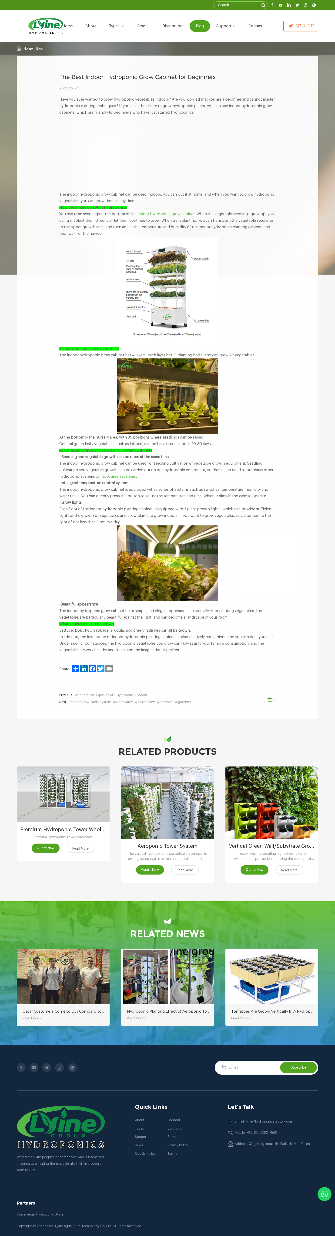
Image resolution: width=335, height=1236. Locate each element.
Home (67, 26)
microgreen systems (118, 476)
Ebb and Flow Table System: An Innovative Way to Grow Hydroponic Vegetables (125, 702)
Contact (255, 26)
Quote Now (45, 848)
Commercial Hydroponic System (42, 1214)
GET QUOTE (301, 26)
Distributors (172, 26)
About (139, 1120)
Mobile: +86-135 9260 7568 (256, 1132)
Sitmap (173, 1137)
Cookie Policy (145, 1153)
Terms (172, 1153)
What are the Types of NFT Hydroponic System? (104, 695)
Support (226, 26)
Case (143, 26)
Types (139, 1128)
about (91, 26)
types (116, 26)
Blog (200, 26)
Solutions (175, 1128)
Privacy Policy (178, 1145)
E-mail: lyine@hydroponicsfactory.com (264, 1121)
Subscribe (298, 1067)
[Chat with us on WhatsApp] (325, 1194)
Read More (80, 848)
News (139, 1145)
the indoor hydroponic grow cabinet (163, 214)
